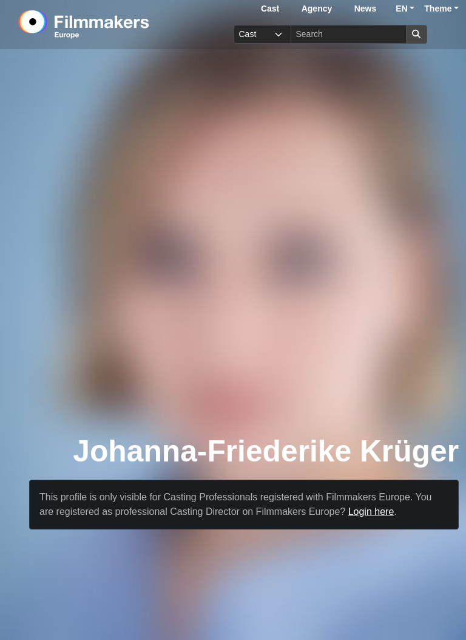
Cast (270, 8)
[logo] (113, 24)
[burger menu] (445, 34)
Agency (317, 8)
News (365, 8)
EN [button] (401, 8)
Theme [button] (437, 8)
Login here (371, 511)
